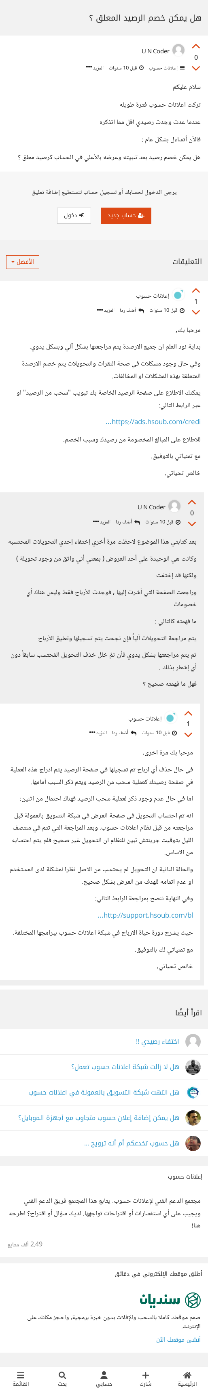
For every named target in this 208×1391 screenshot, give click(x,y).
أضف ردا (132, 311)
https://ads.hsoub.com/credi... (153, 423)
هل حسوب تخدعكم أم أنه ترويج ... (131, 1144)
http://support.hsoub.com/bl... (145, 916)
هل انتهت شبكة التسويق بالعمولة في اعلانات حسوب (103, 1093)
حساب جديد (126, 215)
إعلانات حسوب (166, 68)
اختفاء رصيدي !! (157, 1042)
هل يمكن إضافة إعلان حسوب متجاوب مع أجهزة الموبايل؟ (98, 1119)
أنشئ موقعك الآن (178, 1340)
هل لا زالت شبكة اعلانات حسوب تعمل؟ (125, 1068)
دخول (74, 215)
